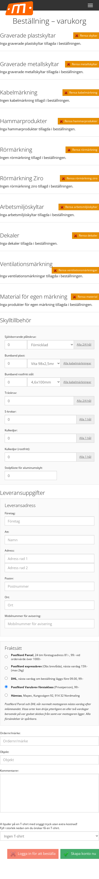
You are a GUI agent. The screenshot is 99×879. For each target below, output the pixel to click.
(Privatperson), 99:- (45, 687)
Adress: (10, 550)
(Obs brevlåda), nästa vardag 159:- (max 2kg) (49, 668)
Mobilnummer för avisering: (23, 616)
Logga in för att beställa (32, 854)
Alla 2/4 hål (84, 344)
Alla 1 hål (85, 419)
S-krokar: (10, 411)
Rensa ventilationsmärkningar (75, 270)
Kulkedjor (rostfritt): (17, 449)
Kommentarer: (9, 771)
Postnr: (9, 578)
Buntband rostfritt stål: (19, 374)
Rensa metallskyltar (82, 64)
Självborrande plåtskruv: (20, 337)
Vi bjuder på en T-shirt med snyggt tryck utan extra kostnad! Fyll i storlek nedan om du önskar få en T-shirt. (38, 826)
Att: (7, 532)
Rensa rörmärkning (82, 150)
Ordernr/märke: (10, 733)
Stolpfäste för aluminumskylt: (24, 468)
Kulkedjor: (11, 430)
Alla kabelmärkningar (77, 363)
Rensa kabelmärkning (80, 92)
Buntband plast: (15, 355)
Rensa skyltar (86, 36)
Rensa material (85, 297)
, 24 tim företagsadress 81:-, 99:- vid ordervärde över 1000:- (45, 657)
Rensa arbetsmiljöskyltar (78, 207)
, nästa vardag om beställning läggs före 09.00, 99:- (47, 679)
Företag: (10, 513)
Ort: (7, 597)
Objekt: (4, 752)
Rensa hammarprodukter (78, 121)
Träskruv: (11, 393)
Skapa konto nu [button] (79, 854)
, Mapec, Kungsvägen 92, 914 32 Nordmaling (45, 696)
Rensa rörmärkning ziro (79, 178)
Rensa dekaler (85, 235)
